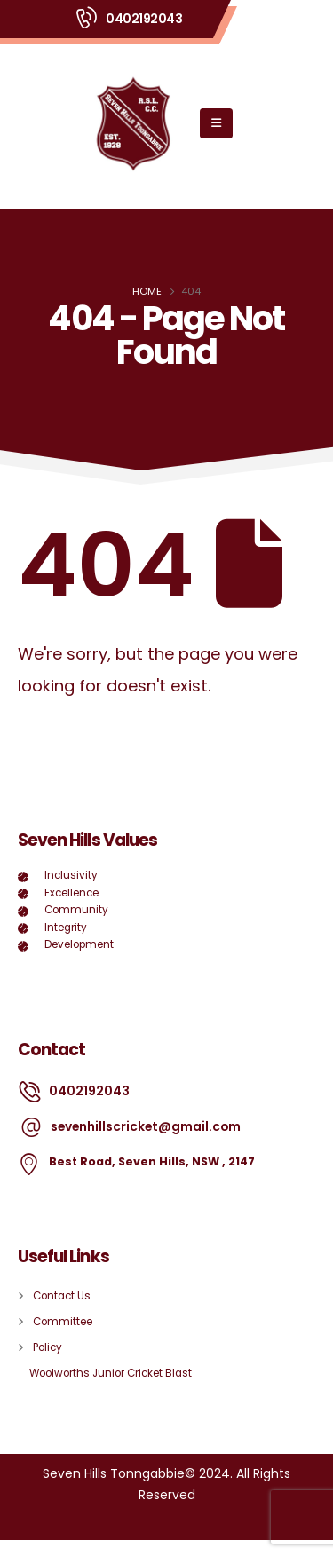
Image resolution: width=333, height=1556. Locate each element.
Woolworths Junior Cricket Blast (110, 1373)
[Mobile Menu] (216, 123)
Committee (62, 1322)
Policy (47, 1347)
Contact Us (62, 1296)
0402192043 (144, 19)
